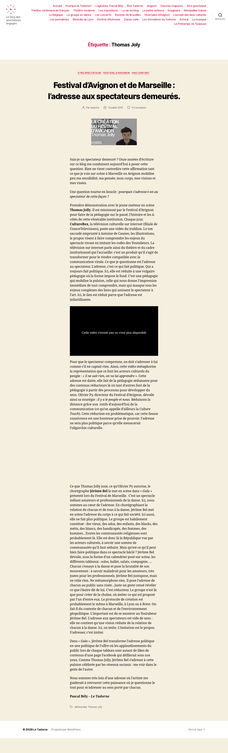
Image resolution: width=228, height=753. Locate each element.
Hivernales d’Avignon (157, 16)
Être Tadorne (135, 7)
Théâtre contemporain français (50, 12)
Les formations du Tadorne (159, 21)
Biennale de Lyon (83, 21)
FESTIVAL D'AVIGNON (117, 76)
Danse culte (131, 21)
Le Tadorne (40, 744)
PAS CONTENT (142, 76)
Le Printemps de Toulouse (190, 25)
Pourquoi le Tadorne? (79, 7)
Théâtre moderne (84, 12)
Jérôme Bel (80, 721)
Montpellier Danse (195, 12)
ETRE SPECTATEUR (88, 76)
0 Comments (139, 122)
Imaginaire (174, 12)
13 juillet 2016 (115, 122)
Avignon (152, 7)
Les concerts (103, 16)
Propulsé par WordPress (66, 744)
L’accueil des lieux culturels (189, 16)
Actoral (183, 21)
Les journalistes (59, 21)
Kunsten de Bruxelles (128, 16)
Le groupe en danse (79, 16)
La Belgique (56, 16)
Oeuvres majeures (171, 7)
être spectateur (196, 7)
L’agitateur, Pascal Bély (109, 7)
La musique (199, 21)
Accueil (57, 7)
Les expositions (108, 12)
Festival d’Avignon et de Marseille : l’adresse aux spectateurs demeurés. (114, 99)
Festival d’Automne (108, 21)
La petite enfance (153, 12)
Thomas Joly (95, 721)
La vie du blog (130, 12)
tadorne (94, 122)
